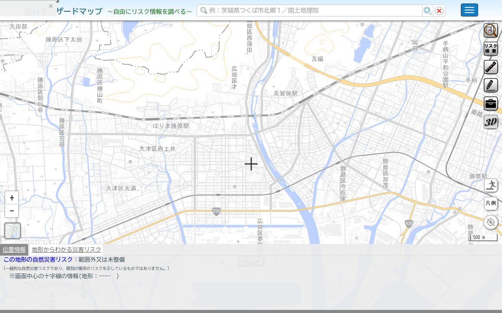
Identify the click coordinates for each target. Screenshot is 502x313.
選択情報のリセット (91, 171)
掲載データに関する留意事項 (47, 148)
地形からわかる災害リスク (66, 272)
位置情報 (14, 272)
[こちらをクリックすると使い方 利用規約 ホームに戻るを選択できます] (469, 10)
